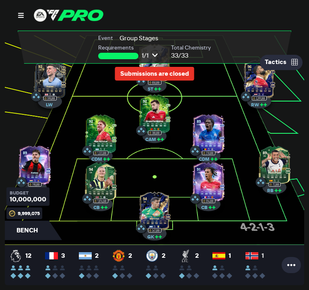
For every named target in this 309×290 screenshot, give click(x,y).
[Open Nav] (21, 15)
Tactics (281, 62)
